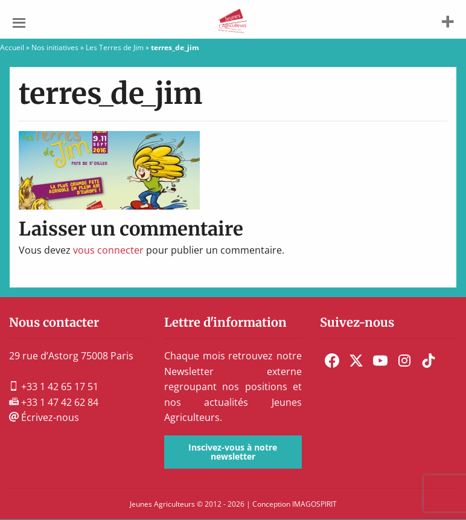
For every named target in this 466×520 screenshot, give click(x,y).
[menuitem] (332, 360)
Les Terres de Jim (115, 47)
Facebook (332, 360)
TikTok (429, 360)
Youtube (380, 360)
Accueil (12, 47)
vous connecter (108, 250)
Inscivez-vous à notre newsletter (232, 451)
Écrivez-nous (44, 417)
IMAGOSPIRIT (314, 504)
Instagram (404, 360)
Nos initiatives (54, 47)
